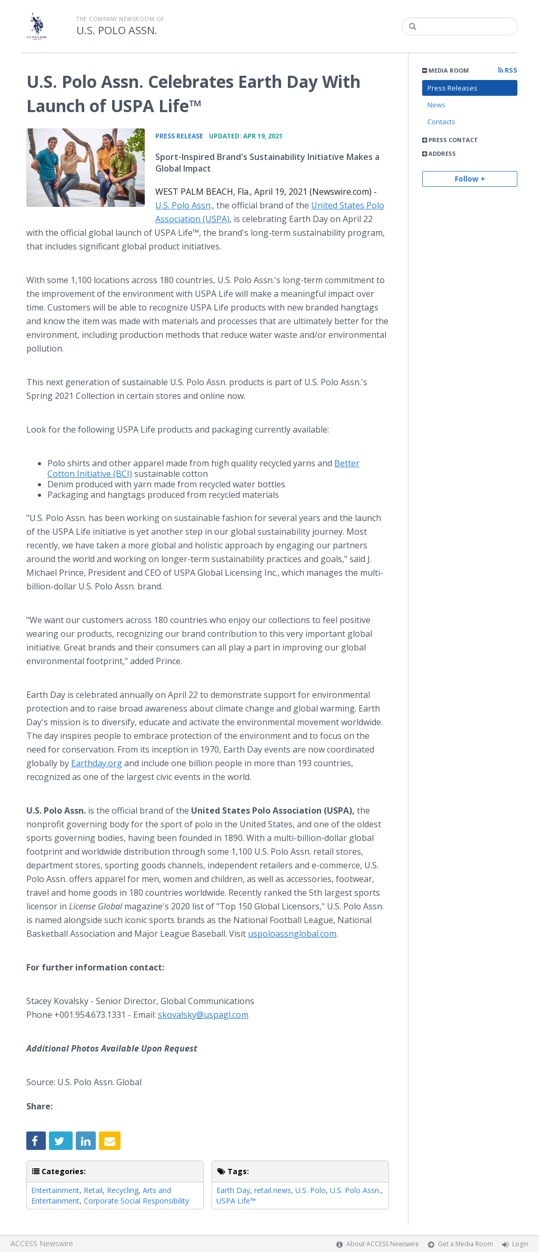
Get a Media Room (465, 1243)
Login (520, 1243)
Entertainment (55, 1190)
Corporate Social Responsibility (136, 1201)
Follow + (470, 179)
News (436, 104)
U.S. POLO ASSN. (116, 30)
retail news (272, 1190)
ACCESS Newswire (42, 1243)
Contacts (441, 121)
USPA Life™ (236, 1201)
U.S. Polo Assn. (355, 1190)
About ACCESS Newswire (382, 1243)
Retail (93, 1190)
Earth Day (233, 1190)
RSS (507, 70)
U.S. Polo (310, 1190)
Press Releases (452, 88)
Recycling (122, 1190)
